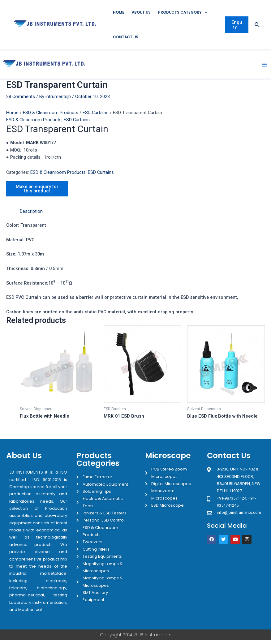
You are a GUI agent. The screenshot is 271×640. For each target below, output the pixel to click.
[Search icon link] (257, 25)
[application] (204, 12)
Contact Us (125, 37)
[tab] (31, 211)
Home (118, 12)
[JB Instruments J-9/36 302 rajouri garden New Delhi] (236, 572)
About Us (141, 12)
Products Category (182, 12)
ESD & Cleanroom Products (50, 112)
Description (31, 211)
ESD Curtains (96, 112)
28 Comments (20, 96)
